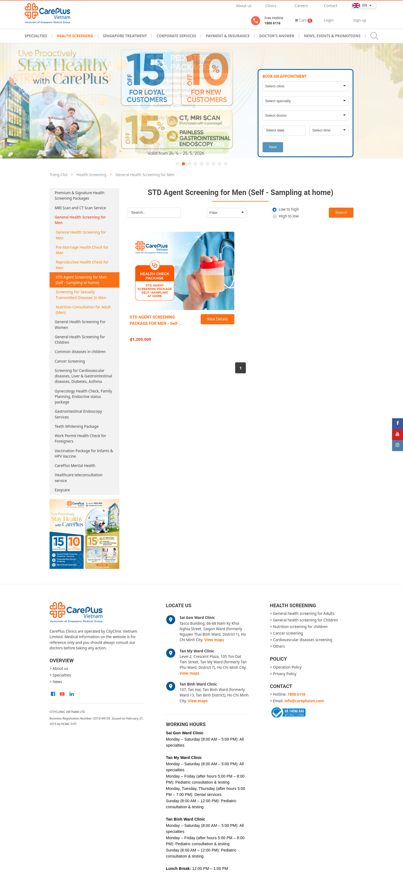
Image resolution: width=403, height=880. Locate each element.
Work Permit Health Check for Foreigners (80, 438)
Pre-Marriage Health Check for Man (82, 250)
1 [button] (177, 163)
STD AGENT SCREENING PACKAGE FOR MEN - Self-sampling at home (154, 323)
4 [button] (195, 163)
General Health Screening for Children (80, 339)
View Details (217, 319)
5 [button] (201, 163)
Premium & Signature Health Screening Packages (80, 195)
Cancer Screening (70, 361)
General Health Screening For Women (80, 324)
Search (341, 212)
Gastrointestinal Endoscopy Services (78, 414)
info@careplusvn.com (304, 700)
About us (244, 5)
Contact (330, 5)
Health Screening (75, 35)
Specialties (36, 35)
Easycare (62, 490)
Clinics (270, 5)
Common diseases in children (80, 351)
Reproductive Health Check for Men (82, 265)
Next (273, 147)
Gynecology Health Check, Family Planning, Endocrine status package (83, 397)
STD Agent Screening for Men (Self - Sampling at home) (81, 280)
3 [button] (189, 163)
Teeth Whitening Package (77, 426)
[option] (201, 101)
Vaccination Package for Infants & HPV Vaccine (84, 453)
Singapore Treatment (125, 35)
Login (328, 20)
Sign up (359, 20)
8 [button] (219, 163)
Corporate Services (176, 35)
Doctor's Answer (276, 35)
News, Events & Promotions (332, 35)
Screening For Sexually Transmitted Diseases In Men (81, 294)
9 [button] (225, 163)
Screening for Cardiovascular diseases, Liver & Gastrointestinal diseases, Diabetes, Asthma (83, 376)
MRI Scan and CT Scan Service (80, 207)
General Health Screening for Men (80, 220)
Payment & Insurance (228, 35)
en (360, 5)
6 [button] (207, 163)
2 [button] (183, 163)
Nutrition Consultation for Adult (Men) (83, 310)
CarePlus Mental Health (75, 465)
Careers (301, 5)
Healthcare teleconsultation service (79, 477)
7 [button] (213, 163)
